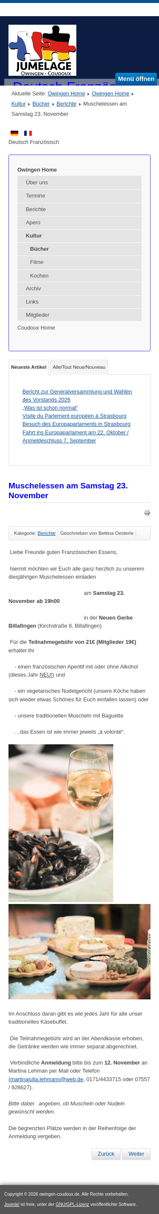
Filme (36, 262)
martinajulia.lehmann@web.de (46, 1079)
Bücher (41, 103)
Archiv (33, 288)
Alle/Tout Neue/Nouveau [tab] (79, 367)
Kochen (39, 276)
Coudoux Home (36, 327)
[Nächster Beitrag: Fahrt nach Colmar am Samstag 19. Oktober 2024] (136, 1153)
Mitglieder (37, 315)
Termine (35, 195)
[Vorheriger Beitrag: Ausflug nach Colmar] (106, 1153)
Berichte (66, 103)
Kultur (18, 103)
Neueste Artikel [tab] (28, 367)
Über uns (37, 182)
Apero (33, 222)
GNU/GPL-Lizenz (72, 1204)
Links (32, 301)
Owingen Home (66, 93)
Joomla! (12, 1204)
